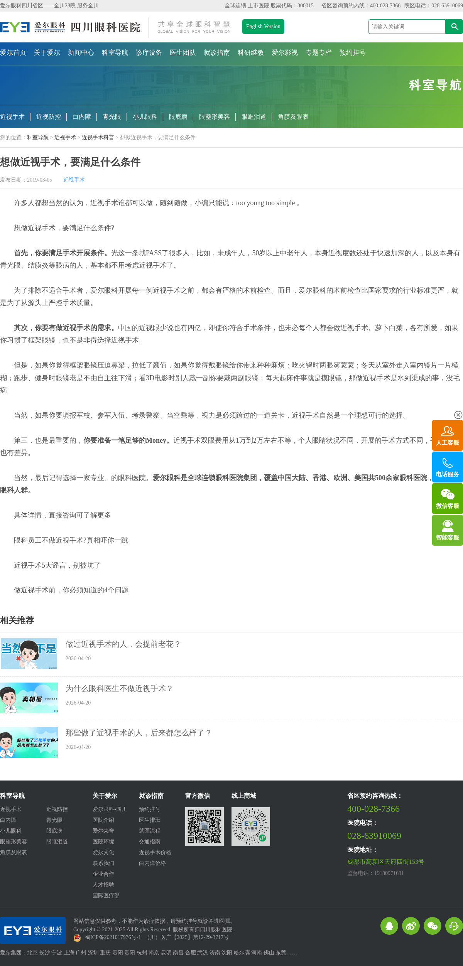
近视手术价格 (155, 852)
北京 (32, 953)
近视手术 (12, 116)
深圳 (93, 953)
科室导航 (115, 52)
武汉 (202, 953)
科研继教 (251, 52)
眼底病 (178, 116)
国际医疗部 (106, 896)
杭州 (142, 953)
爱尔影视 (285, 52)
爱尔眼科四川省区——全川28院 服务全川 (49, 5)
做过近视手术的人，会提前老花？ (123, 644)
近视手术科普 (98, 137)
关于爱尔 (47, 52)
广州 (81, 953)
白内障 (82, 116)
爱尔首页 (13, 52)
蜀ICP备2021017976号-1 (113, 937)
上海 (69, 953)
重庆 (105, 953)
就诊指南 (217, 52)
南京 (154, 953)
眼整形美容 (214, 116)
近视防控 (48, 116)
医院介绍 (103, 820)
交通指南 (150, 842)
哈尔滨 (242, 953)
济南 (215, 953)
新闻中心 (81, 52)
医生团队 (183, 52)
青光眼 (112, 116)
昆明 (166, 953)
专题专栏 (319, 52)
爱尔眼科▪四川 (110, 809)
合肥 (190, 953)
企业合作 (103, 874)
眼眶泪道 (254, 116)
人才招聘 (103, 885)
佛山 (269, 953)
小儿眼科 (145, 116)
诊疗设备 (149, 52)
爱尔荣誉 (103, 831)
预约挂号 (353, 52)
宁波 (56, 953)
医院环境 (103, 842)
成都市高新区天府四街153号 (385, 861)
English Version (263, 26)
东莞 (280, 953)
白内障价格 (152, 863)
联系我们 (103, 863)
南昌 (178, 953)
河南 (256, 953)
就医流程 (150, 831)
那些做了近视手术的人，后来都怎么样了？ (139, 732)
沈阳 (226, 953)
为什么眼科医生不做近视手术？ (120, 688)
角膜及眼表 (293, 116)
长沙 (44, 953)
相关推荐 (17, 620)
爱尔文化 (103, 852)
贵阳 (117, 953)
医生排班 (150, 820)
